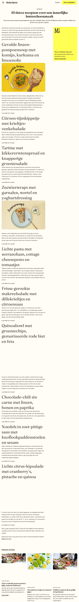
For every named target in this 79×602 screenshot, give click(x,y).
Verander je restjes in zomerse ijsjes (39, 591)
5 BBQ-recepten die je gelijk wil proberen (64, 591)
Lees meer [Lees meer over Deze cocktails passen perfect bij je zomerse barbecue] (5, 595)
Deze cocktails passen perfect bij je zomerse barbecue (14, 584)
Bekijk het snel (6, 539)
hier (6, 113)
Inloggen (57, 2)
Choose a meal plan (60, 58)
